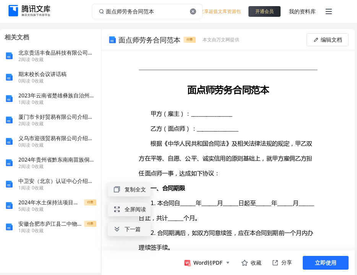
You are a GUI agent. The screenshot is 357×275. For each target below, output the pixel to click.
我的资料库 (302, 11)
